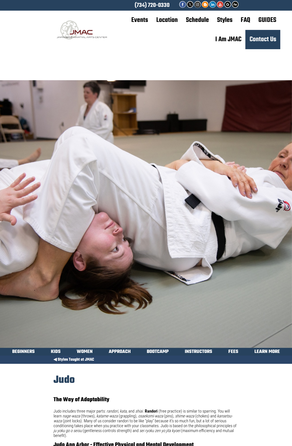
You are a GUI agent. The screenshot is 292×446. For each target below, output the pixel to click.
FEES (233, 352)
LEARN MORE (267, 352)
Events (139, 20)
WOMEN (85, 352)
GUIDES (267, 20)
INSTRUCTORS (198, 352)
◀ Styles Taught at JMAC (73, 360)
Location (167, 20)
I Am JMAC (228, 39)
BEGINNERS (23, 352)
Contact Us (263, 39)
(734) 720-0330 (152, 5)
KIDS (56, 352)
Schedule (197, 20)
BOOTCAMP (158, 352)
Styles (225, 20)
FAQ (245, 20)
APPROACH (120, 352)
